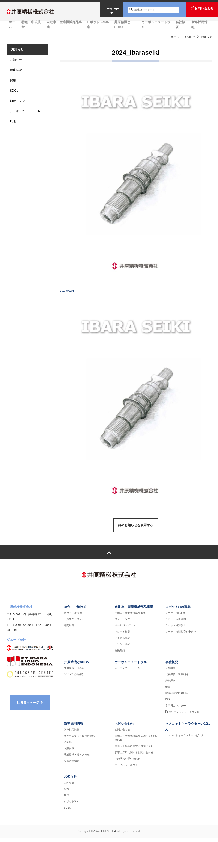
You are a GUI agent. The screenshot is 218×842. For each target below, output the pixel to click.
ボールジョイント (125, 629)
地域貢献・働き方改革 (77, 758)
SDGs (15, 95)
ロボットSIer (71, 805)
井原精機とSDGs (126, 24)
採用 (14, 84)
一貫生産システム (74, 623)
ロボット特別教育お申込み (180, 635)
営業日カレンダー (175, 709)
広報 (14, 134)
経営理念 (170, 684)
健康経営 (17, 73)
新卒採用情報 (201, 24)
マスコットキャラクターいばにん (184, 739)
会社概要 (182, 24)
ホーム (11, 24)
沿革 (167, 690)
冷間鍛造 (69, 629)
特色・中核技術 (30, 24)
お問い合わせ (124, 727)
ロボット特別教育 (175, 629)
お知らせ (190, 36)
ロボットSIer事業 (98, 24)
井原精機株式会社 (37, 12)
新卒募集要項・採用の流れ (79, 739)
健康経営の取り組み (176, 697)
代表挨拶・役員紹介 (176, 678)
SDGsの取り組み (74, 678)
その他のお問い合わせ (127, 762)
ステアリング (122, 623)
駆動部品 (120, 654)
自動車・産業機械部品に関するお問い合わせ (136, 741)
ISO (167, 703)
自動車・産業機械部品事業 (63, 24)
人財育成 (69, 752)
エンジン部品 (122, 648)
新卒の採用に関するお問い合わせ (134, 756)
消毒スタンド (20, 106)
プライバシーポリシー (127, 769)
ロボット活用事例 (175, 623)
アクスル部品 (122, 641)
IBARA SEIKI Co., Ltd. (104, 835)
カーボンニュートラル (157, 24)
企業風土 (69, 746)
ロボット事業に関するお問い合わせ (135, 750)
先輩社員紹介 (71, 764)
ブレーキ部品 (122, 635)
